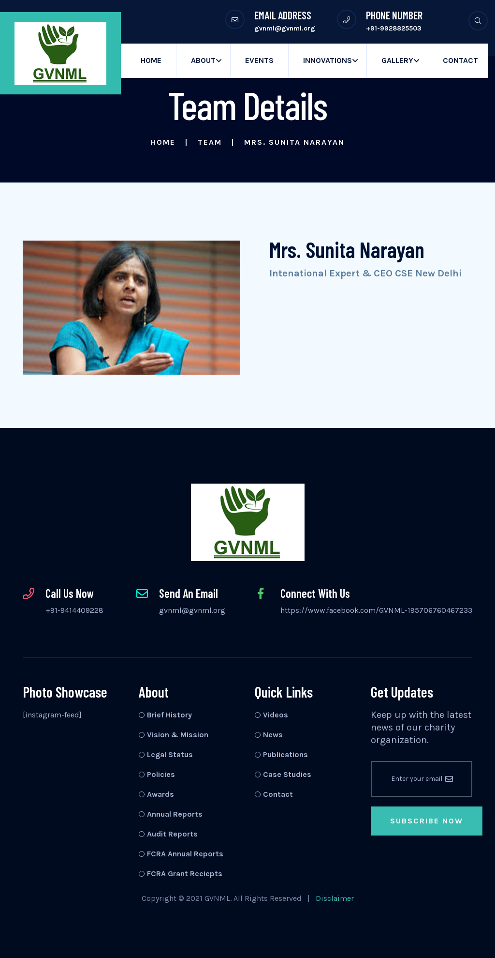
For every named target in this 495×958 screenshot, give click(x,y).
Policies (161, 774)
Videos (275, 714)
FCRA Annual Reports (185, 853)
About (203, 60)
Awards (160, 794)
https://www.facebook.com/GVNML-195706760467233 (376, 610)
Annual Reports (175, 814)
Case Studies (287, 774)
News (273, 734)
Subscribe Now (426, 820)
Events (259, 60)
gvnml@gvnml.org (192, 610)
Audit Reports (172, 833)
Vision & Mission (177, 734)
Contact (460, 60)
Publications (285, 754)
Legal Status (170, 754)
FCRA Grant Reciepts (184, 873)
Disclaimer (335, 898)
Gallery (397, 60)
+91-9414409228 (74, 610)
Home (151, 60)
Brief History (169, 714)
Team (210, 142)
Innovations (327, 60)
